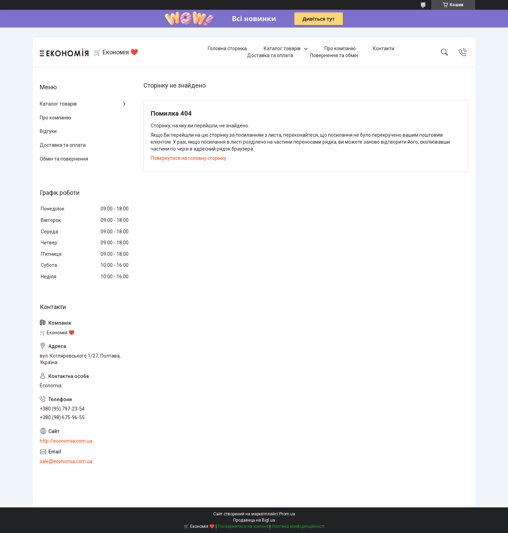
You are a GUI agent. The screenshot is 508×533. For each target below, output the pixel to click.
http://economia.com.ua (66, 441)
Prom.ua (287, 514)
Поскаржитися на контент (243, 526)
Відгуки (48, 131)
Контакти (383, 48)
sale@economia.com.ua (66, 461)
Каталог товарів (282, 48)
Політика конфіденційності (298, 526)
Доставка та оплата (270, 55)
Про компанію (340, 48)
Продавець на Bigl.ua (254, 520)
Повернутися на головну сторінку (188, 158)
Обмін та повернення (64, 159)
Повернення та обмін (334, 55)
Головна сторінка (227, 48)
